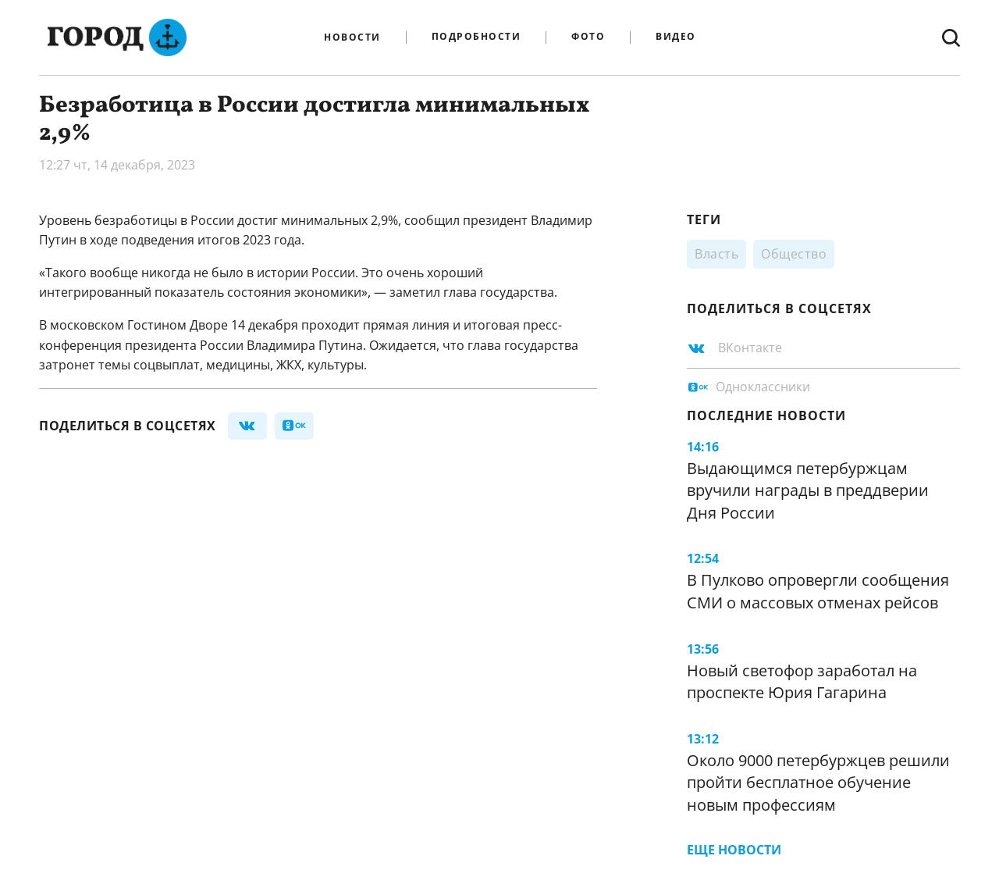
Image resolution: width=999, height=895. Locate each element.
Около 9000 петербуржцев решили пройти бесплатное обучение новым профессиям (818, 782)
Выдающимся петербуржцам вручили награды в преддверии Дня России (808, 490)
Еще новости (734, 849)
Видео (676, 37)
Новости (352, 37)
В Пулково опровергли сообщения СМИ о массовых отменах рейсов (818, 591)
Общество (794, 253)
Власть (716, 253)
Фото (588, 37)
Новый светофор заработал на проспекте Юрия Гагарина (802, 682)
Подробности (476, 37)
